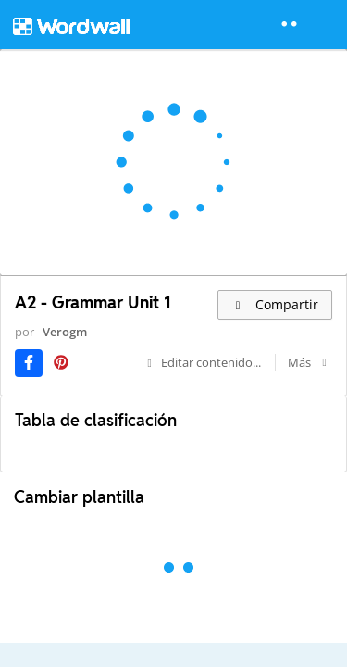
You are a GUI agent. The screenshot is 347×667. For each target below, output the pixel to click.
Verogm (65, 331)
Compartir (274, 304)
